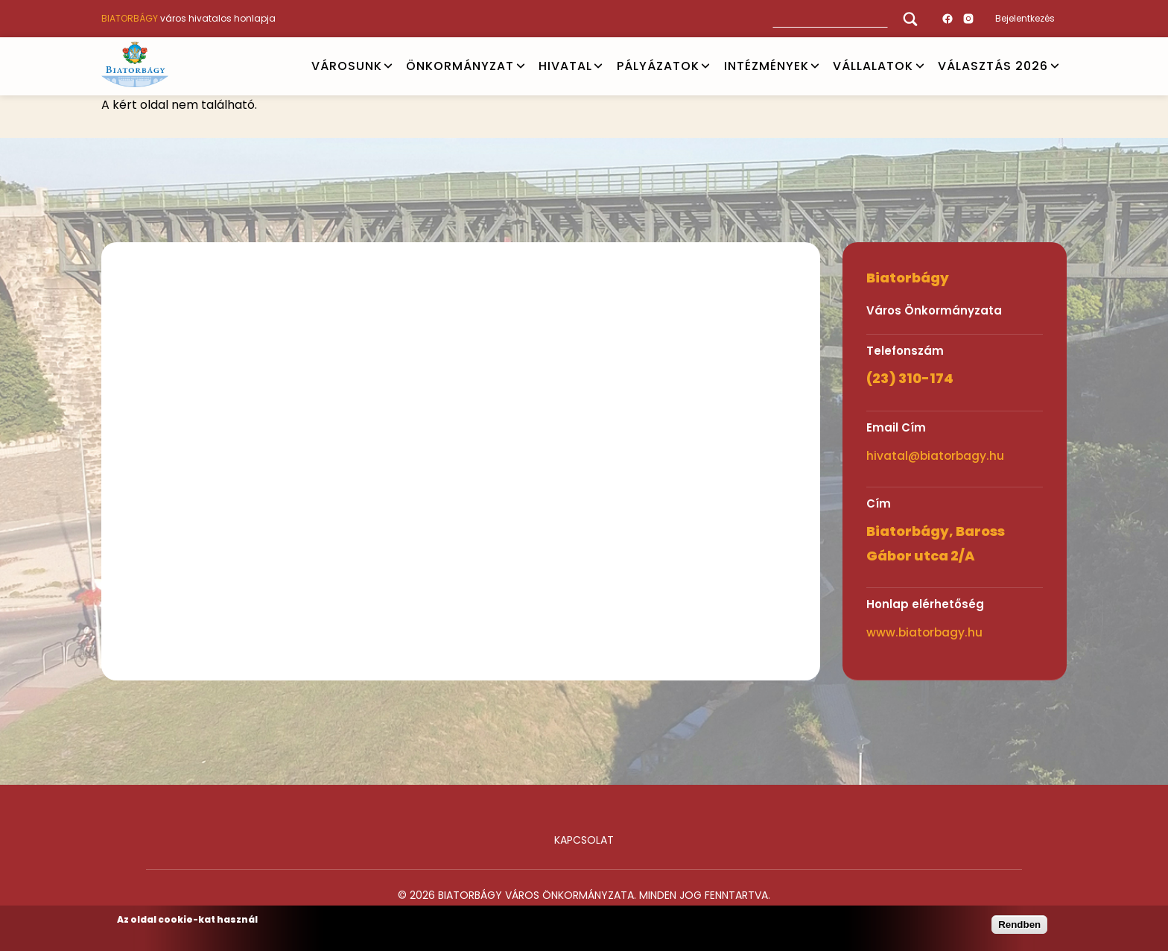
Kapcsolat (584, 839)
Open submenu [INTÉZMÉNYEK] (814, 66)
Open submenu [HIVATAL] (598, 66)
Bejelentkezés (1025, 18)
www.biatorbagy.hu (924, 632)
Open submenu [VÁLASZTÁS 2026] (1054, 66)
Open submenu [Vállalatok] (919, 66)
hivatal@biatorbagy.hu (935, 456)
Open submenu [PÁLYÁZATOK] (705, 66)
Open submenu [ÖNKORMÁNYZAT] (520, 66)
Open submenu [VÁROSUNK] (388, 66)
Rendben (1019, 924)
